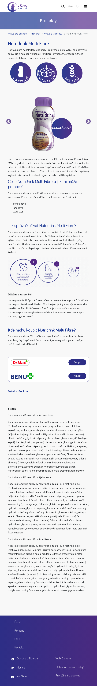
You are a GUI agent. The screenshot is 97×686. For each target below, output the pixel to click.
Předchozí (8, 121)
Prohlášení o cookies (68, 675)
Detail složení (16, 391)
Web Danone (63, 658)
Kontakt (18, 647)
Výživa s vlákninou (53, 33)
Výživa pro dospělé (17, 33)
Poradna (19, 630)
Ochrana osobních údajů (70, 667)
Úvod (17, 622)
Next (88, 121)
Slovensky (73, 6)
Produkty (35, 33)
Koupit (77, 362)
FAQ (17, 639)
